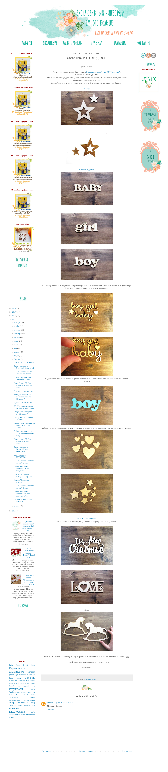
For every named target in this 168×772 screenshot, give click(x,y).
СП (26, 688)
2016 (14, 511)
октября (17, 330)
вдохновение (29, 692)
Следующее (46, 751)
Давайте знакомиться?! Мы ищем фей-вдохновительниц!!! (28, 526)
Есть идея (15, 678)
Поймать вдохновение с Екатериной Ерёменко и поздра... (24, 433)
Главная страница (86, 751)
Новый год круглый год (22, 686)
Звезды (87, 89)
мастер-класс (29, 700)
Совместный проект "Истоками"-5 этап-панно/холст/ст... (22, 494)
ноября (17, 326)
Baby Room (14, 665)
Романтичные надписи (86, 518)
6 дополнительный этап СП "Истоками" (103, 72)
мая (15, 348)
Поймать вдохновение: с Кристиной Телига (23, 379)
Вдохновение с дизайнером (22, 669)
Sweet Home (29, 665)
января (17, 506)
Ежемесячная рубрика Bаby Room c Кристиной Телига (24, 425)
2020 (14, 308)
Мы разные (30, 681)
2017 (14, 319)
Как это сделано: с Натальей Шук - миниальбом (21, 449)
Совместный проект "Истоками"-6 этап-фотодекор (22, 468)
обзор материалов (90, 679)
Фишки (32, 689)
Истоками (13, 681)
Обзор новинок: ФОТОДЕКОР (20, 456)
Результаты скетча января (23, 391)
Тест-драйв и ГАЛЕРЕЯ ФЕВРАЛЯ (23, 500)
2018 (14, 316)
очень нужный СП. (26, 705)
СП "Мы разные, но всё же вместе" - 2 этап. (24, 462)
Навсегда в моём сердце (26, 683)
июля (16, 341)
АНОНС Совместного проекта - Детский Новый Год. (29, 553)
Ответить (50, 710)
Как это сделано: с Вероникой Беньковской (24, 367)
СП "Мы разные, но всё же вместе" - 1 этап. (24, 487)
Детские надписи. (86, 169)
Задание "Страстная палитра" (21, 481)
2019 (14, 312)
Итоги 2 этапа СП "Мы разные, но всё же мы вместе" (23, 385)
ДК (16, 674)
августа (17, 337)
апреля (17, 352)
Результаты (16, 688)
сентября (17, 334)
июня (16, 345)
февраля (17, 359)
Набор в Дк (13, 683)
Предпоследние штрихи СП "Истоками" (23, 413)
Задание (30, 677)
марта (16, 356)
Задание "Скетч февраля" (23, 403)
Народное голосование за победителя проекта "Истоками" (23, 397)
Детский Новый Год (27, 675)
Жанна (50, 702)
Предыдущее (127, 751)
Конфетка (21, 681)
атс (22, 692)
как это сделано (18, 694)
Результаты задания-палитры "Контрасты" (23, 475)
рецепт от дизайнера (23, 715)
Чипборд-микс (14, 692)
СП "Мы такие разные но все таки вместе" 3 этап (24, 407)
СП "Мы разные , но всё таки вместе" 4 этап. (23, 373)
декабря (17, 323)
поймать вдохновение (17, 709)
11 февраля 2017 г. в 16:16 (63, 702)
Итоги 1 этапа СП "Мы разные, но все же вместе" (22, 441)
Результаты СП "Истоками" (24, 362)
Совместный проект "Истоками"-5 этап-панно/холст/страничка (28, 580)
